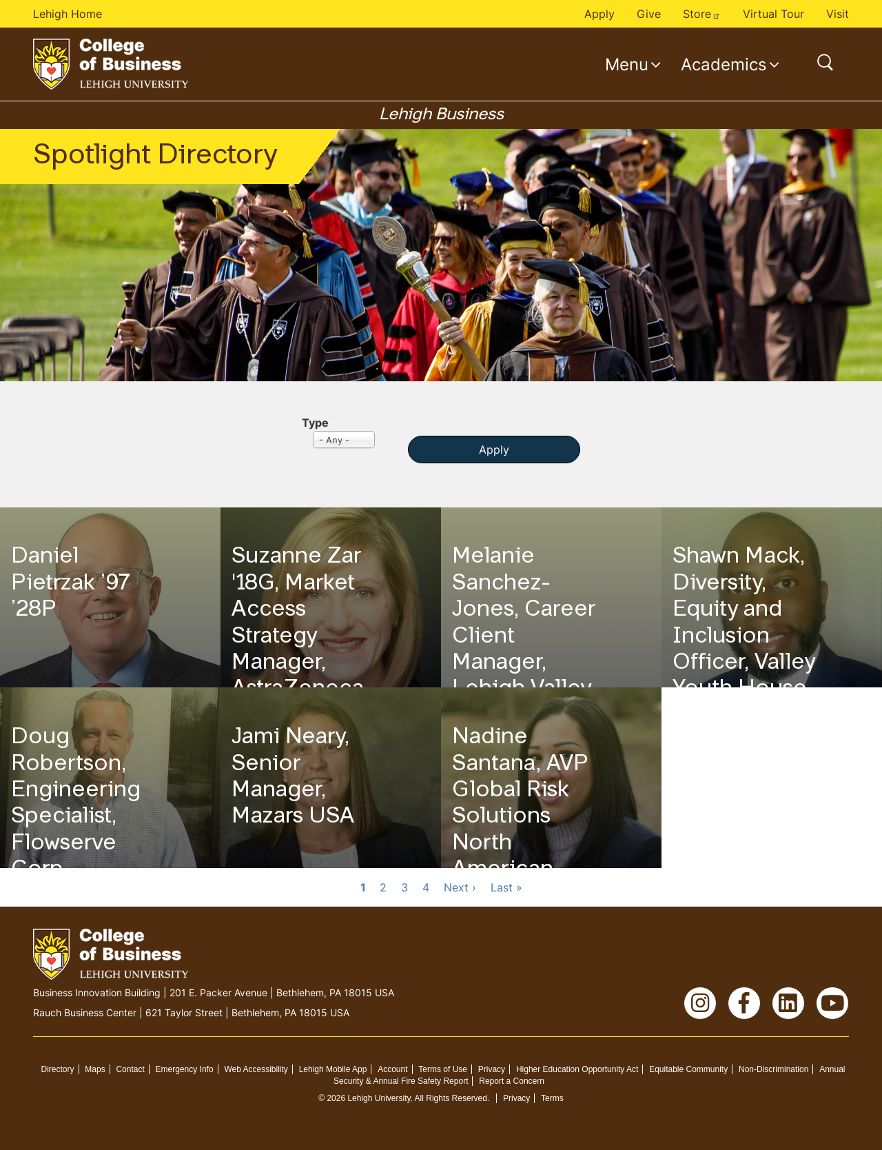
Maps (95, 1069)
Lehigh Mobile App (333, 1069)
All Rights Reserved (451, 1098)
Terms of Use (442, 1069)
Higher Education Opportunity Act (577, 1069)
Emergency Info (185, 1069)
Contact (130, 1069)
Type (315, 422)
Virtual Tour (773, 13)
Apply (599, 13)
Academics (724, 64)
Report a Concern (511, 1081)
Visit (837, 13)
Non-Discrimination (773, 1069)
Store (702, 13)
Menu (626, 64)
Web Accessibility (255, 1069)
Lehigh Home (67, 13)
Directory (57, 1069)
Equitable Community (688, 1069)
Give (649, 13)
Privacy (491, 1069)
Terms (552, 1098)
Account (392, 1069)
